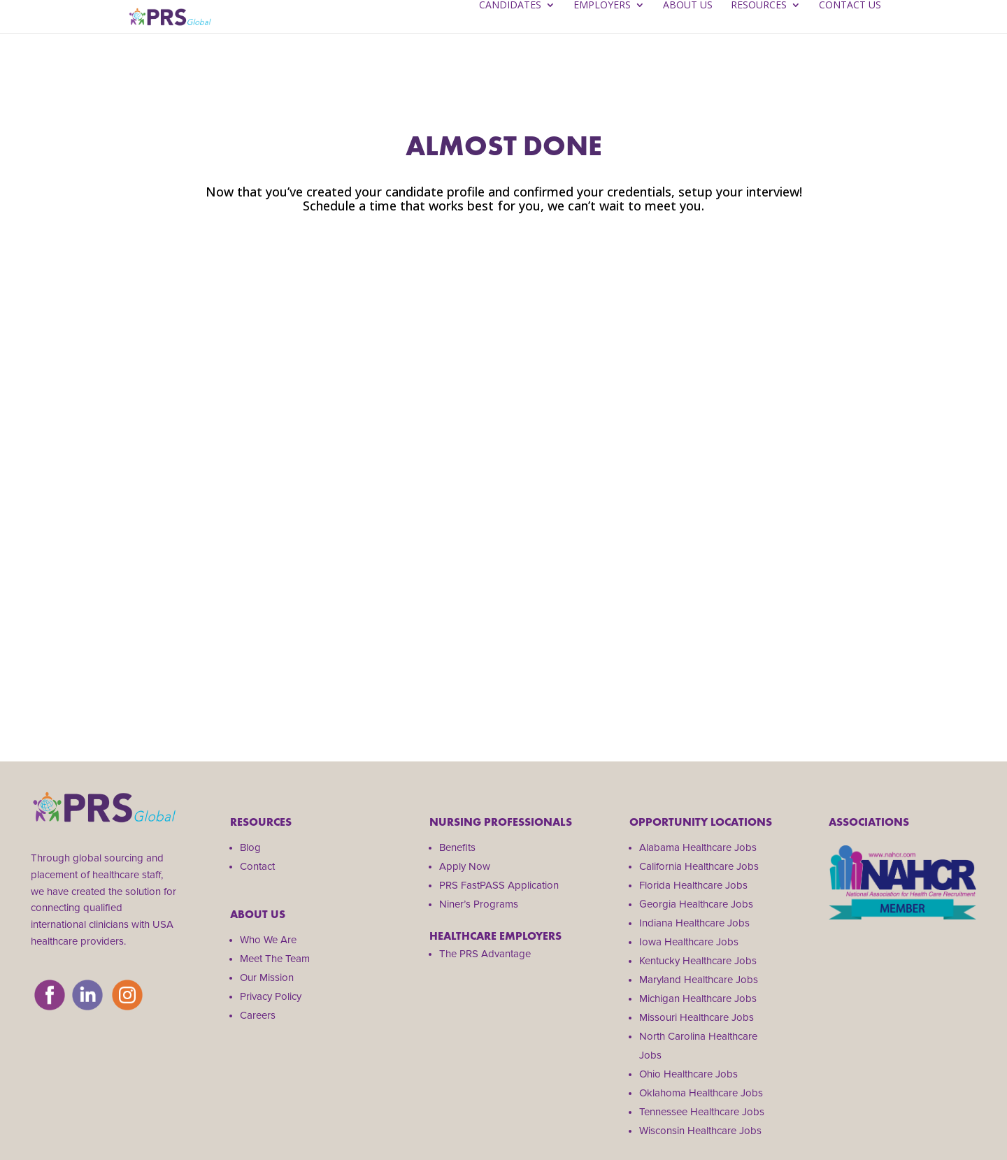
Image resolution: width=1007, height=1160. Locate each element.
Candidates (510, 28)
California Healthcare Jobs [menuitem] (699, 866)
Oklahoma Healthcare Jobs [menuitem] (701, 1093)
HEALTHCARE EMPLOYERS (495, 936)
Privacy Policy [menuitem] (270, 996)
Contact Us (850, 28)
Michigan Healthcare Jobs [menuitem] (698, 998)
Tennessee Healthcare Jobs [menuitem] (701, 1111)
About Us (688, 28)
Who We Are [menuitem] (268, 939)
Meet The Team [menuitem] (275, 958)
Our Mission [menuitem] (267, 977)
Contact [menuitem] (257, 866)
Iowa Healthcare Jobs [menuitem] (688, 942)
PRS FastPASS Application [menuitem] (499, 885)
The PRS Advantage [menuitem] (485, 953)
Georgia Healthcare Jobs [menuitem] (696, 904)
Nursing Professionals (500, 822)
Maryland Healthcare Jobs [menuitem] (698, 979)
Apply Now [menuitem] (464, 866)
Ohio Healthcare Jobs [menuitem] (688, 1074)
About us (257, 914)
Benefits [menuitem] (457, 847)
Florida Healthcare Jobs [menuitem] (693, 885)
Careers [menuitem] (258, 1015)
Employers (602, 28)
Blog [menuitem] (250, 847)
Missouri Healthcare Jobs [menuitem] (696, 1017)
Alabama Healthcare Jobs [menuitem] (698, 847)
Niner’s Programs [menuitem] (478, 904)
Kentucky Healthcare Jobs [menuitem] (698, 960)
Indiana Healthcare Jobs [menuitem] (694, 923)
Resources (759, 28)
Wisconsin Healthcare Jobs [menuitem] (700, 1130)
